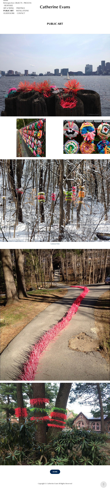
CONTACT (21, 13)
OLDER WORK (8, 13)
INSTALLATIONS (22, 10)
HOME (55, 472)
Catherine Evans (55, 7)
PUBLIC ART (8, 10)
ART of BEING (8, 8)
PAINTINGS (20, 8)
